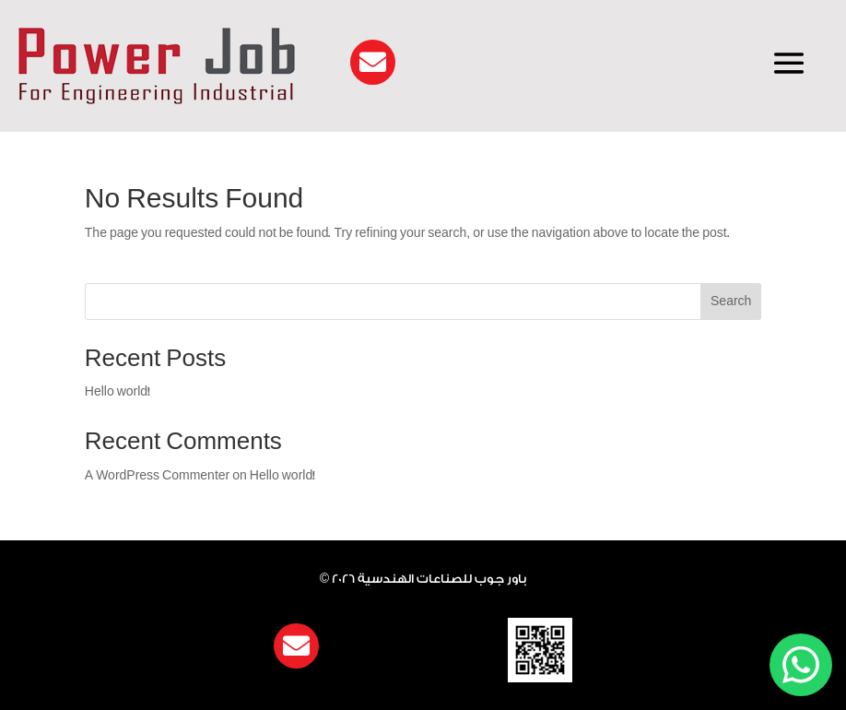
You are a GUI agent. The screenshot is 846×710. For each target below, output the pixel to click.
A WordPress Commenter (157, 475)
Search (731, 301)
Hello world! (117, 391)
